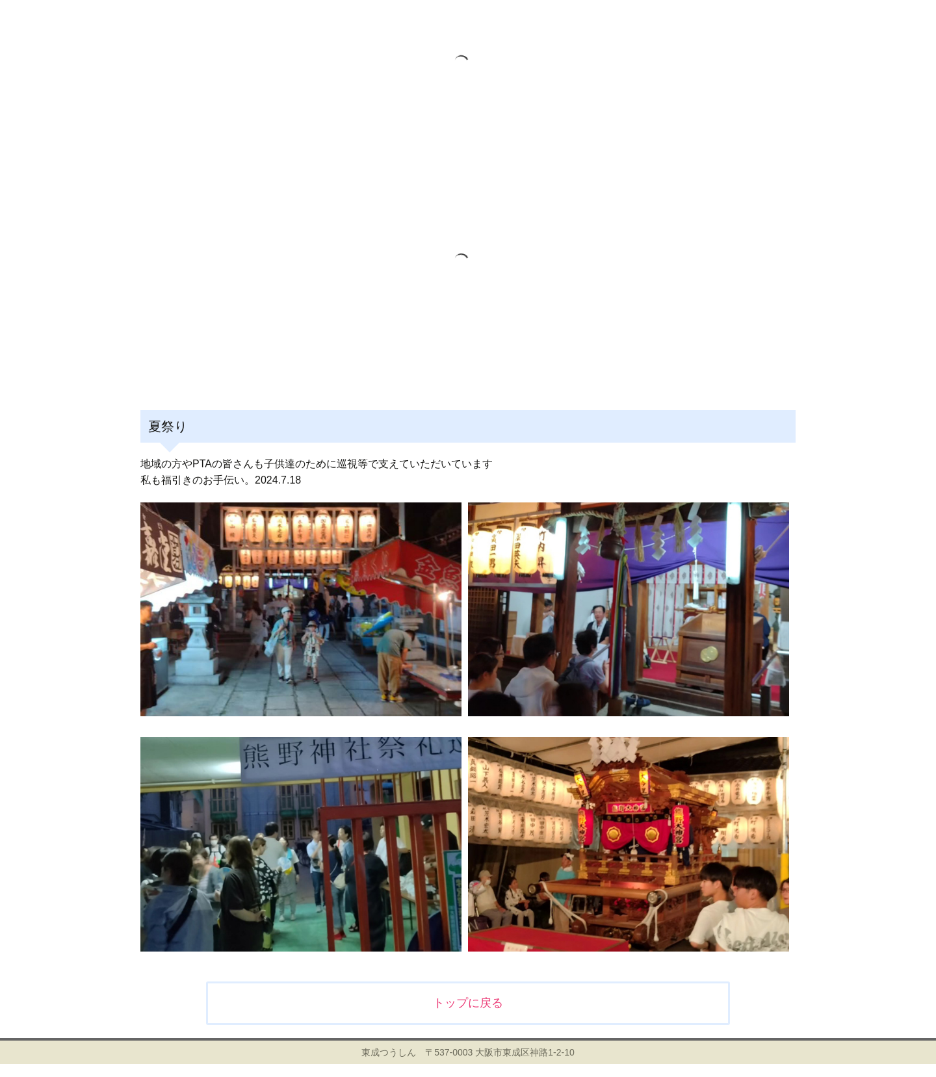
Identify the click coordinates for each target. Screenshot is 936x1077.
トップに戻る (468, 1002)
